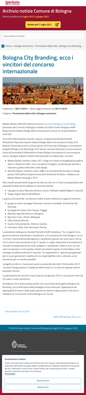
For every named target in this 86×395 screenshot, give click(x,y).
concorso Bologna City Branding (59, 124)
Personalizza (10, 374)
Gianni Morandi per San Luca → (68, 316)
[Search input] (43, 36)
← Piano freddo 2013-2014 (16, 311)
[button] (43, 24)
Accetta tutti (43, 381)
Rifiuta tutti (42, 387)
